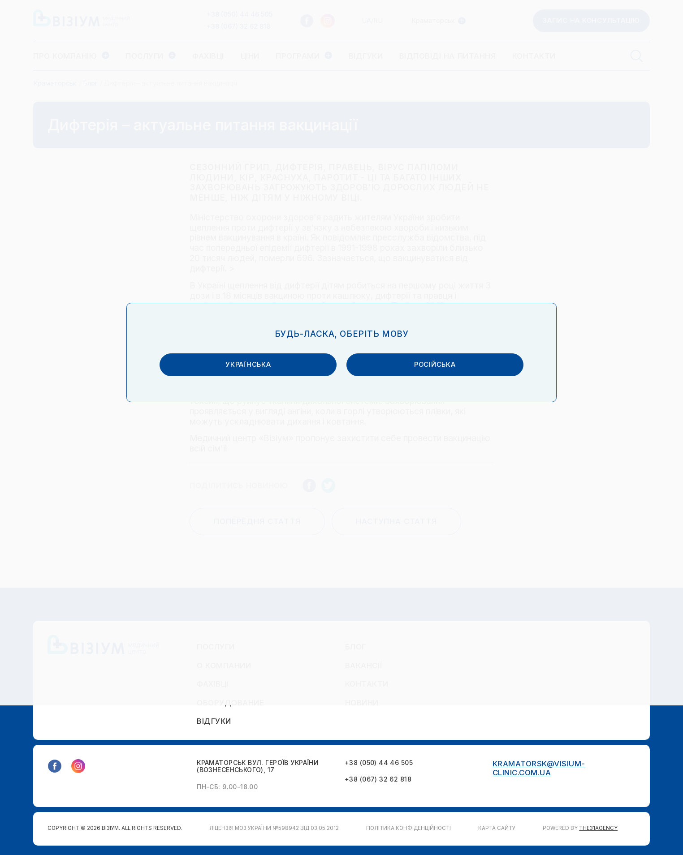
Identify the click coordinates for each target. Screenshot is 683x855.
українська (263, 437)
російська (420, 437)
